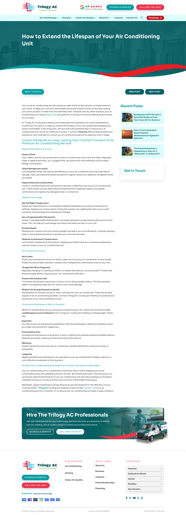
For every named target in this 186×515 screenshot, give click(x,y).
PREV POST (134, 91)
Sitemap (160, 511)
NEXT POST (154, 91)
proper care (51, 114)
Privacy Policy (150, 511)
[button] (142, 18)
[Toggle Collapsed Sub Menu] (75, 466)
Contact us (89, 388)
